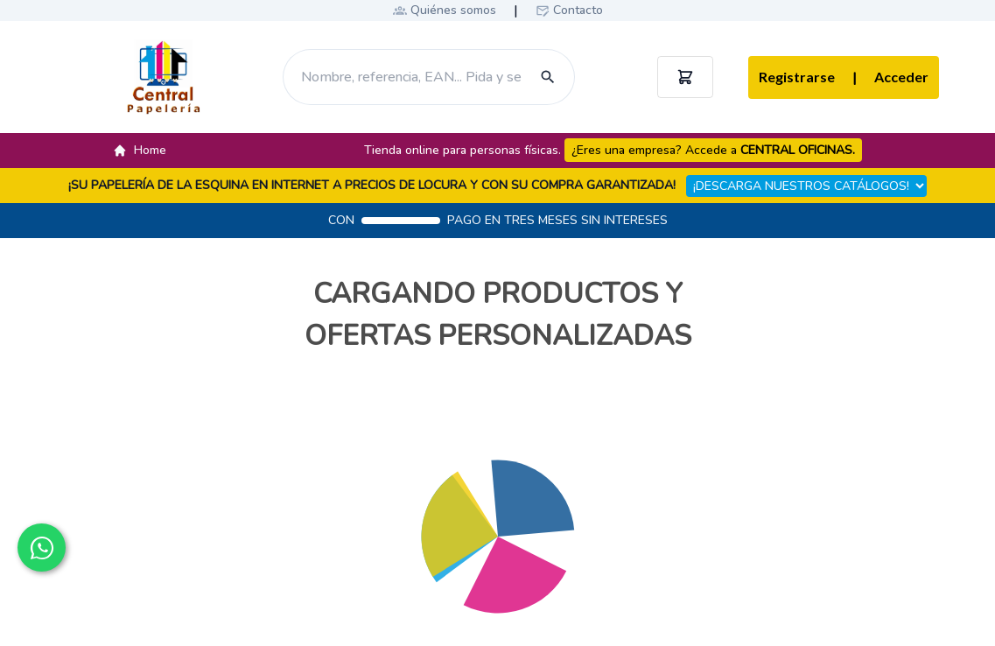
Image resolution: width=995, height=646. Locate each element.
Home (139, 150)
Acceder (890, 78)
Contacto (578, 10)
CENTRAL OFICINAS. (797, 150)
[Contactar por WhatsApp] (42, 547)
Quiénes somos (453, 10)
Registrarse (797, 76)
